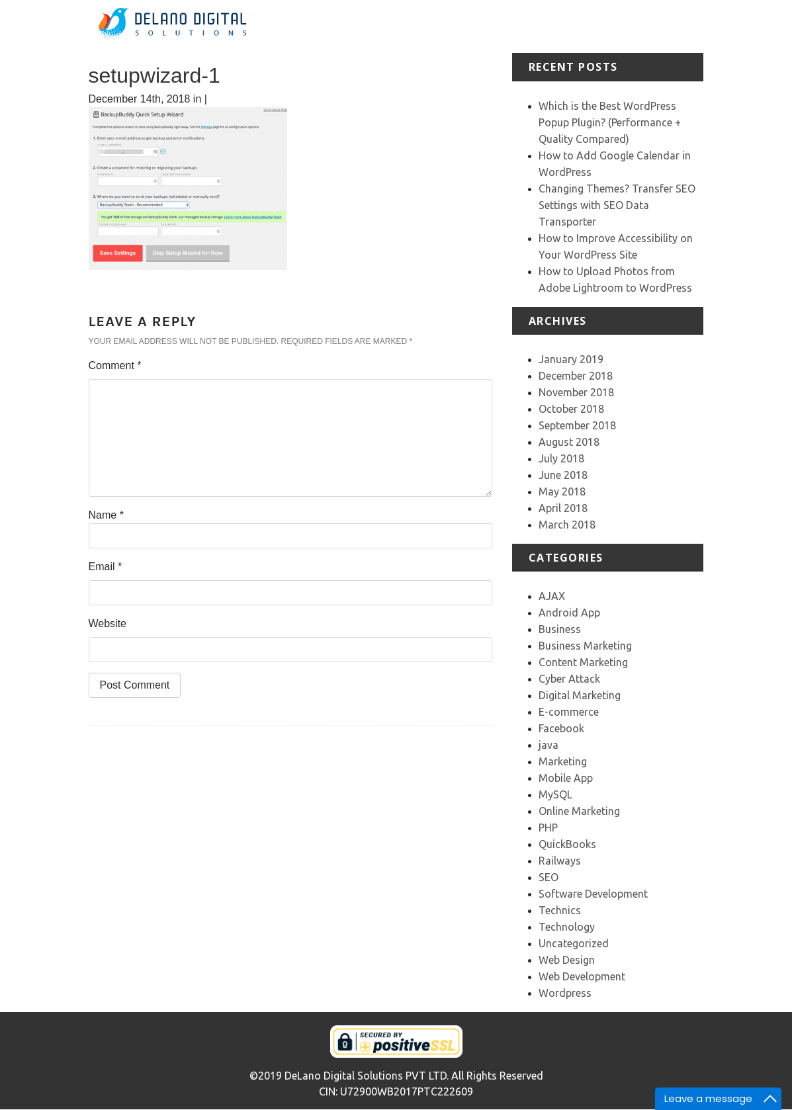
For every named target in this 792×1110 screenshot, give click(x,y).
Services (514, 18)
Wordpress (565, 993)
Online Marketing (579, 811)
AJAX (552, 596)
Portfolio (564, 18)
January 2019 (571, 359)
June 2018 (563, 475)
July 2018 (561, 458)
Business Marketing (585, 646)
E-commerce (569, 712)
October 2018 (571, 409)
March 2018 (567, 525)
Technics (560, 910)
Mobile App (566, 778)
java (548, 745)
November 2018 (576, 392)
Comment (115, 365)
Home (425, 18)
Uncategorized (574, 943)
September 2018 (577, 425)
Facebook (561, 728)
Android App (569, 613)
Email (105, 566)
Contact (721, 18)
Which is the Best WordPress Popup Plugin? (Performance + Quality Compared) (610, 122)
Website (108, 623)
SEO (548, 877)
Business (560, 629)
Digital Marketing (580, 695)
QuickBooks (567, 844)
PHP (548, 827)
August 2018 (569, 442)
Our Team (670, 26)
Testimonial (620, 18)
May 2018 (562, 491)
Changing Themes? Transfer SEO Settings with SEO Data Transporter (617, 205)
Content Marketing (583, 662)
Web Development (582, 976)
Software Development (593, 894)
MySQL (555, 794)
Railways (560, 861)
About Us (464, 26)
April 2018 (563, 508)
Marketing (563, 761)
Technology (567, 927)
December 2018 (576, 376)
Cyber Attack (569, 679)
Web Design (567, 960)
